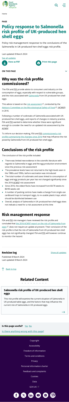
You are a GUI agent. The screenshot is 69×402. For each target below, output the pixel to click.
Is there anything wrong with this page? (23, 331)
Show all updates (58, 252)
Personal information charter (34, 366)
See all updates (9, 58)
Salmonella (34, 95)
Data (34, 381)
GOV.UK (35, 387)
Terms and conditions (34, 356)
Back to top (11, 269)
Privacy (34, 361)
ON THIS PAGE (34, 71)
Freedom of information (35, 350)
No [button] (30, 326)
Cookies (34, 376)
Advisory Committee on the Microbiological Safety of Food (30, 107)
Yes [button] (26, 326)
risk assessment (36, 104)
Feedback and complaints (34, 371)
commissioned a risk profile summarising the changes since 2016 (31, 135)
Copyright (34, 340)
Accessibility (34, 345)
